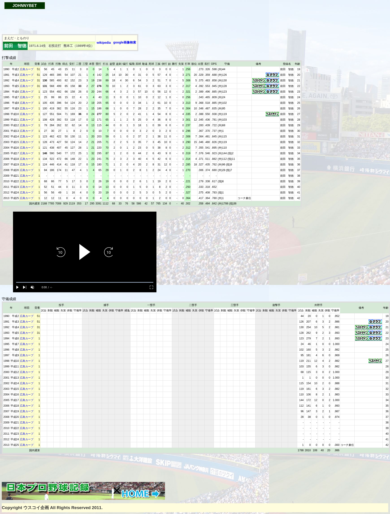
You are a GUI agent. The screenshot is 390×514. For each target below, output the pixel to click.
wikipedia (104, 42)
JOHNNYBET (25, 5)
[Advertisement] (83, 19)
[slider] (84, 282)
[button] (116, 490)
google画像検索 (124, 42)
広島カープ (26, 69)
